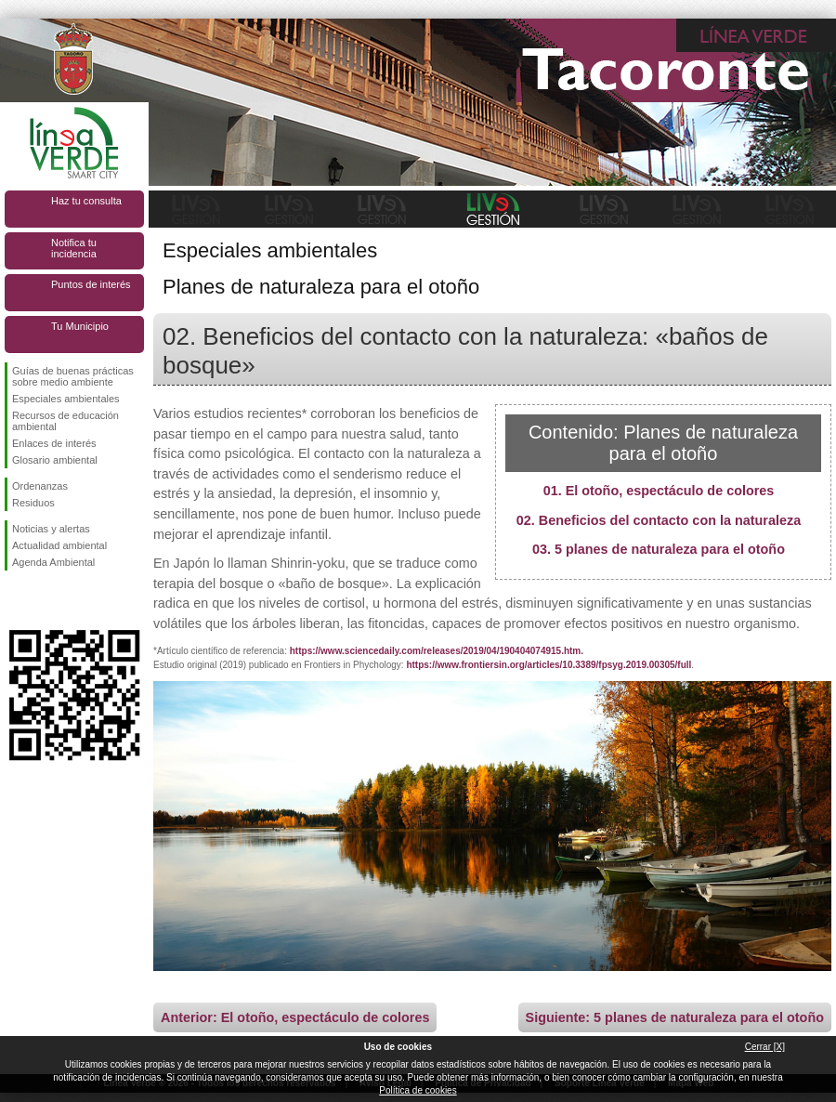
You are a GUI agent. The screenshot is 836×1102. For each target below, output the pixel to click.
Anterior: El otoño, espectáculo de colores (295, 1017)
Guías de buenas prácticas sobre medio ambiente (73, 376)
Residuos (33, 502)
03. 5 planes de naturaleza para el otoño (658, 549)
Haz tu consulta (86, 200)
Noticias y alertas (51, 528)
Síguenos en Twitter (46, 600)
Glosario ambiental (55, 460)
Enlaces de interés (54, 443)
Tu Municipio (80, 326)
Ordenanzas (40, 486)
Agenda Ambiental (53, 562)
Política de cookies (417, 1090)
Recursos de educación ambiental (65, 421)
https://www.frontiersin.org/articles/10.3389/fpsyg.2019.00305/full (548, 665)
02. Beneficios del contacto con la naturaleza (658, 520)
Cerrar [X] (765, 1047)
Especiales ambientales (66, 398)
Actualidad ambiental (59, 545)
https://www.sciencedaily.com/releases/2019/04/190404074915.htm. (436, 651)
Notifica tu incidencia (74, 248)
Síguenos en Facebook (16, 600)
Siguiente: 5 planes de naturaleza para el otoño (675, 1017)
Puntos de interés (91, 284)
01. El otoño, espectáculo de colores (659, 490)
